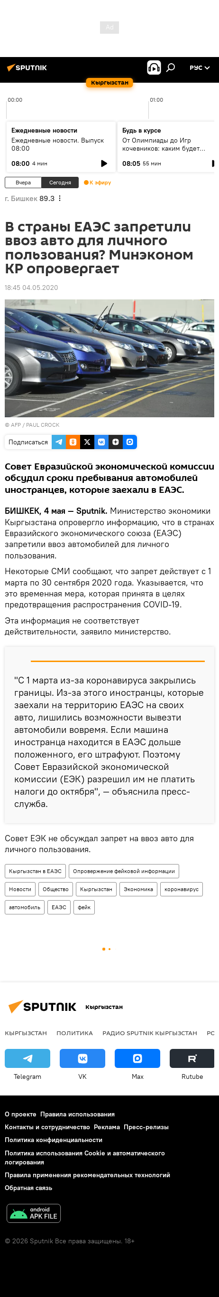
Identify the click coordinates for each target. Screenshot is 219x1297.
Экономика (138, 889)
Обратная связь (28, 1187)
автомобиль (24, 907)
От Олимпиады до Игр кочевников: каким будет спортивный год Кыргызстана (168, 148)
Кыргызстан (96, 889)
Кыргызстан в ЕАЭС (35, 870)
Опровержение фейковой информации (124, 870)
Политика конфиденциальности (53, 1139)
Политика (74, 1032)
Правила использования (77, 1114)
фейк (84, 907)
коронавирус (181, 889)
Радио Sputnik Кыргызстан (149, 1032)
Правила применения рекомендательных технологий (87, 1175)
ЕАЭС (59, 907)
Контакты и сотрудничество (47, 1127)
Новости (20, 889)
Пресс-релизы (146, 1127)
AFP (16, 424)
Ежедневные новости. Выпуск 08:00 (57, 144)
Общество (56, 889)
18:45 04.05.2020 (31, 287)
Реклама (107, 1127)
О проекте (20, 1114)
